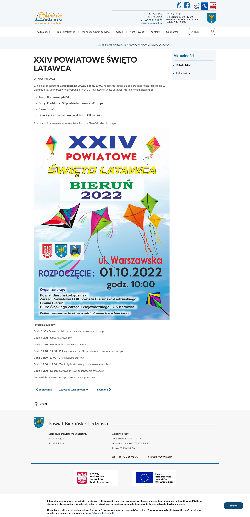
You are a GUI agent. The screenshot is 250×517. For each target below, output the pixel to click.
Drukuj (44, 403)
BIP (212, 6)
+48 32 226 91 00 (153, 20)
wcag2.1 (196, 6)
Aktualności (120, 44)
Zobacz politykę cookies (104, 513)
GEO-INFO (178, 5)
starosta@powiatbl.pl (151, 23)
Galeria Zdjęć (183, 65)
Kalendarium (183, 72)
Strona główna (104, 44)
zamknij (233, 505)
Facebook (187, 5)
